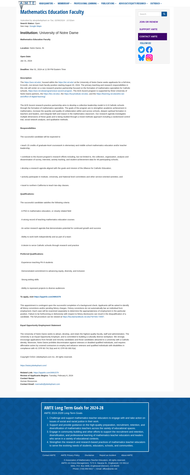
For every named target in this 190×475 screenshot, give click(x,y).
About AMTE (127, 455)
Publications (108, 3)
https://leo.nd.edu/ (52, 94)
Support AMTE (148, 29)
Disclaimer (89, 455)
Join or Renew (148, 22)
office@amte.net (110, 469)
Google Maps (35, 26)
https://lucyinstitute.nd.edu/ (76, 94)
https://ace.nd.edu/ (32, 82)
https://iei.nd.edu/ (66, 82)
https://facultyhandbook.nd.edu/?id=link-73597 (83, 317)
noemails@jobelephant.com (47, 384)
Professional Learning (86, 3)
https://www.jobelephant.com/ (33, 365)
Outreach (156, 3)
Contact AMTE (148, 36)
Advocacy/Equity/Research (133, 3)
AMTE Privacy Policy (70, 455)
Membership (64, 3)
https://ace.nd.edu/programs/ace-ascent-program (50, 91)
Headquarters (47, 3)
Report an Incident (107, 455)
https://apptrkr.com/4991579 (47, 297)
